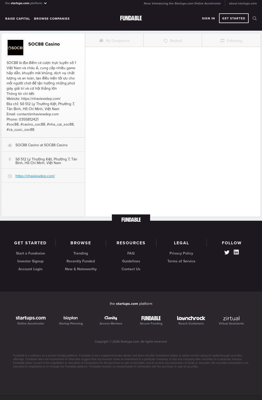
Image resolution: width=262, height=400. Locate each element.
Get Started (233, 18)
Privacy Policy (181, 253)
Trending (80, 253)
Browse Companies (52, 18)
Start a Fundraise (30, 253)
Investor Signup (30, 261)
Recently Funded (81, 261)
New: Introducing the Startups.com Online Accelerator (182, 3)
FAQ (131, 253)
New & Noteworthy (81, 269)
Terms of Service (181, 261)
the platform (26, 3)
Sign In (208, 18)
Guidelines (131, 261)
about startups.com (243, 3)
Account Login (30, 269)
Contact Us (131, 269)
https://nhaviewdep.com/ (35, 176)
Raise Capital (17, 18)
